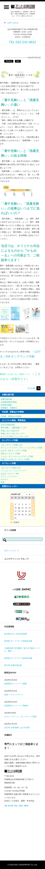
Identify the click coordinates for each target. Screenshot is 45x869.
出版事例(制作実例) (9, 402)
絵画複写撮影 (6, 405)
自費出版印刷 (6, 399)
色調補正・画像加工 (9, 408)
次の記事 (31, 388)
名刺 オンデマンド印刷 (10, 454)
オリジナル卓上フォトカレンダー (15, 436)
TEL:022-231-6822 (22, 42)
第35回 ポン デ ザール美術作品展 (18, 658)
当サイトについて (11, 551)
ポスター (4, 479)
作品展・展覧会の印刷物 (11, 416)
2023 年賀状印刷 (8, 425)
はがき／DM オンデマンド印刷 (13, 451)
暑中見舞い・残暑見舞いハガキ (14, 428)
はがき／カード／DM (10, 474)
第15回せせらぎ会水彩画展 (15, 634)
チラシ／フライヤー (9, 476)
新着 (17, 61)
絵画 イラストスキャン (13, 695)
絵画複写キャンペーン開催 (15, 684)
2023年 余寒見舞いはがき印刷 (16, 728)
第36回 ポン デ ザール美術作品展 (18, 641)
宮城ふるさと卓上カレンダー (13, 433)
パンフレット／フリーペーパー (14, 471)
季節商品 (9, 61)
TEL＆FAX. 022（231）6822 (16, 806)
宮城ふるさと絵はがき (10, 431)
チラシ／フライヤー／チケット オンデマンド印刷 (21, 448)
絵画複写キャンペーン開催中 (16, 706)
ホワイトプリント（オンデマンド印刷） (21, 717)
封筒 (2, 482)
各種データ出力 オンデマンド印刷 (15, 459)
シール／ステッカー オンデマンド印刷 (17, 456)
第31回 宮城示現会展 (13, 665)
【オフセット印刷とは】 (11, 468)
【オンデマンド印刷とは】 (12, 445)
